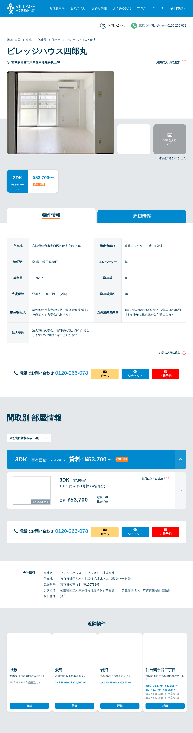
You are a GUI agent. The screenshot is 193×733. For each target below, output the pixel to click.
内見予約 (165, 375)
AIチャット (135, 375)
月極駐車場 (57, 8)
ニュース (158, 8)
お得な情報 (99, 8)
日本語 (178, 8)
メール (104, 375)
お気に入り (78, 8)
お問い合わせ (117, 25)
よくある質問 (122, 8)
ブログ (141, 8)
